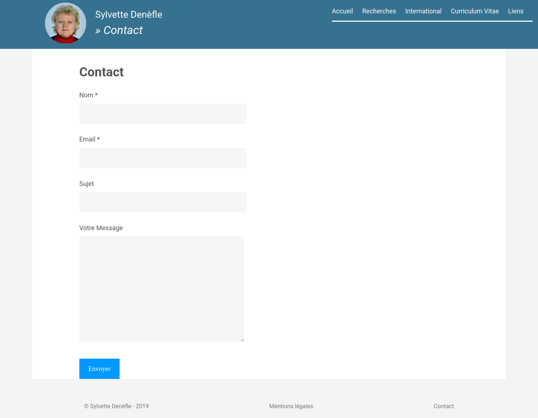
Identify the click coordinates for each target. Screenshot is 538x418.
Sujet (181, 193)
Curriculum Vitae (475, 11)
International (423, 11)
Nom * (181, 104)
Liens (516, 11)
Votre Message (179, 283)
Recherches (379, 11)
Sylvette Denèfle (130, 16)
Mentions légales (291, 398)
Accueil (342, 11)
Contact (449, 398)
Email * (181, 148)
